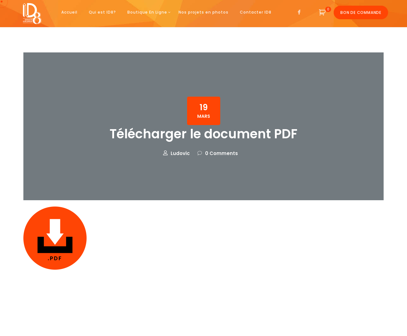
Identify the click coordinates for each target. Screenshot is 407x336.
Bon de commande (360, 12)
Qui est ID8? (102, 12)
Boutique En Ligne (147, 12)
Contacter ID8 (255, 12)
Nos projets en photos (203, 12)
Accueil (69, 12)
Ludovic (180, 153)
